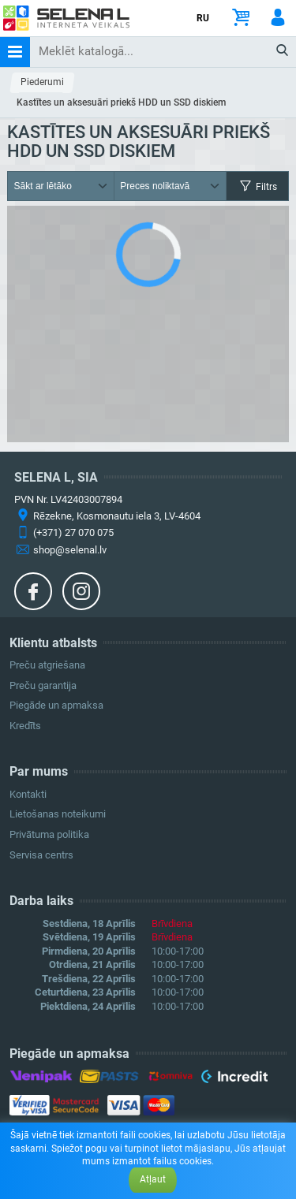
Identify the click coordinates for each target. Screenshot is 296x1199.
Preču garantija (43, 685)
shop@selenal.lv (70, 550)
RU (203, 18)
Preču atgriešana (47, 665)
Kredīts (25, 726)
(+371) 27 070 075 (73, 532)
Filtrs (257, 186)
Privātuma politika (49, 834)
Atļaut (153, 1179)
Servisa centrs (41, 855)
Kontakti (28, 794)
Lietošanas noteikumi (57, 814)
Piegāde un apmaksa (56, 705)
